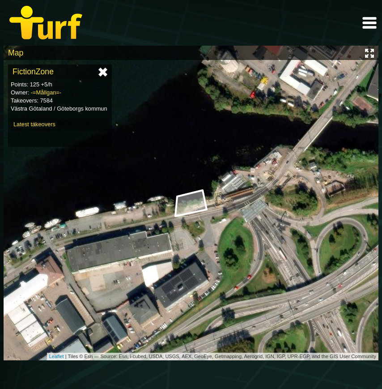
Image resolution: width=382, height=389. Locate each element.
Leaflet (56, 356)
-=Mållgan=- (46, 92)
